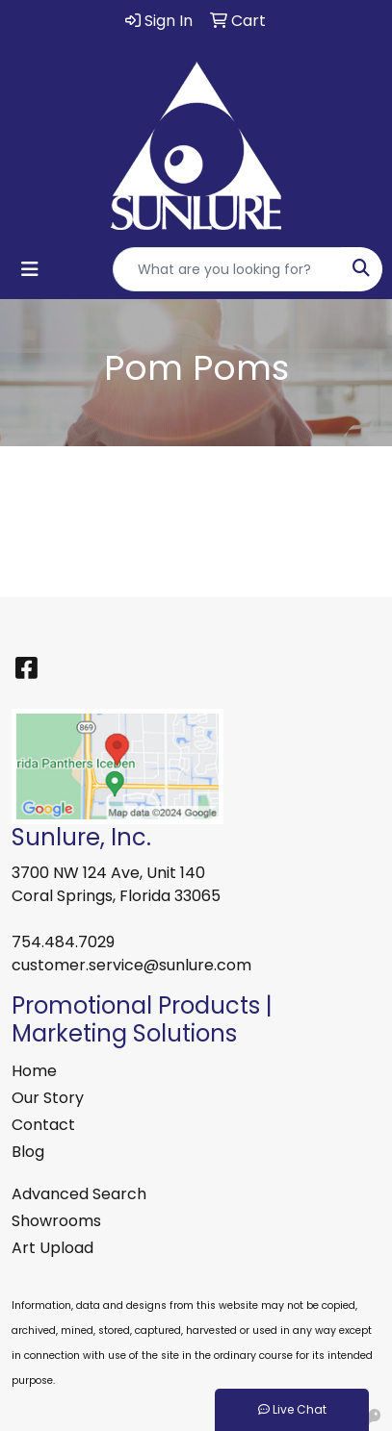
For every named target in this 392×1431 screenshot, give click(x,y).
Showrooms (56, 1221)
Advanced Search (79, 1194)
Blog (28, 1152)
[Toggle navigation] (30, 269)
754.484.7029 (63, 942)
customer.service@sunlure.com (131, 965)
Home (34, 1071)
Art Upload (52, 1248)
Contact (43, 1125)
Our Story (48, 1098)
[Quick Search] (227, 269)
